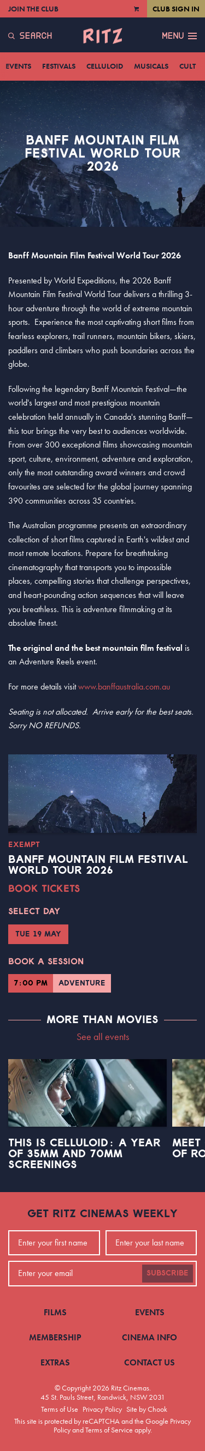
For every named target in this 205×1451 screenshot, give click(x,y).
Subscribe (168, 1273)
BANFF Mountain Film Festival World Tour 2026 (98, 865)
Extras (55, 1362)
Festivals (58, 66)
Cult (187, 66)
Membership (55, 1337)
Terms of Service (109, 1430)
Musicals (151, 66)
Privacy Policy (102, 1409)
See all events (103, 1036)
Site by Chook (146, 1409)
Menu (179, 36)
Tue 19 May (38, 934)
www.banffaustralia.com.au (124, 686)
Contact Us (149, 1362)
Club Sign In (176, 9)
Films (55, 1312)
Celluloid (104, 66)
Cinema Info (149, 1337)
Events (18, 66)
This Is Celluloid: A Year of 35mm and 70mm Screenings (84, 1154)
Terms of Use (59, 1409)
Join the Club (33, 9)
